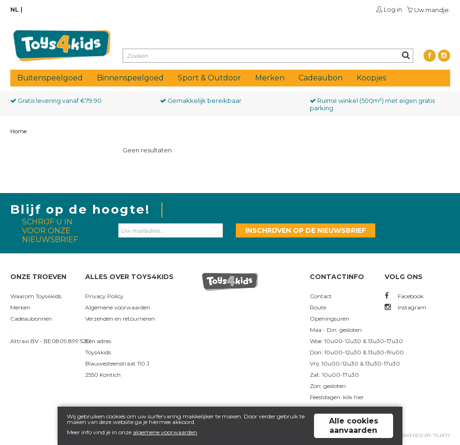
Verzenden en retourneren (120, 318)
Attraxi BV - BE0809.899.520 (50, 341)
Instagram (405, 307)
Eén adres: (98, 341)
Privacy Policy (104, 296)
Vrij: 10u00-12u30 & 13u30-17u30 (355, 363)
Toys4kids (98, 352)
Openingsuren (329, 318)
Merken (270, 77)
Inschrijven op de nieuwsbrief (305, 230)
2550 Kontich (103, 374)
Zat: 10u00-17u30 (334, 374)
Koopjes (371, 77)
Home (18, 131)
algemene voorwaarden (165, 432)
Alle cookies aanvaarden (353, 425)
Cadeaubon (321, 77)
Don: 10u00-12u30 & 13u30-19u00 (357, 352)
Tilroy (441, 435)
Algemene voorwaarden (117, 307)
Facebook (404, 296)
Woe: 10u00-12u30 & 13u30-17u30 (356, 341)
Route (318, 307)
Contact (321, 296)
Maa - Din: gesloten (336, 329)
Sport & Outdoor (209, 77)
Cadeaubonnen (31, 318)
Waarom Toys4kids (35, 296)
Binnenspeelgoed (130, 77)
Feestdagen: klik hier (337, 397)
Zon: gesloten (328, 385)
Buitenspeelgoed (50, 77)
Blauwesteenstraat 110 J (117, 363)
